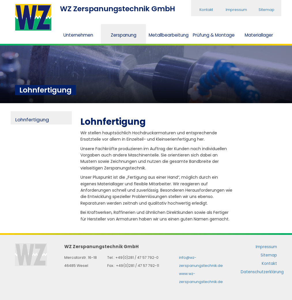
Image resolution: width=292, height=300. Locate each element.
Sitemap (266, 9)
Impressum (236, 9)
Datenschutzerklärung (262, 272)
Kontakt (206, 9)
